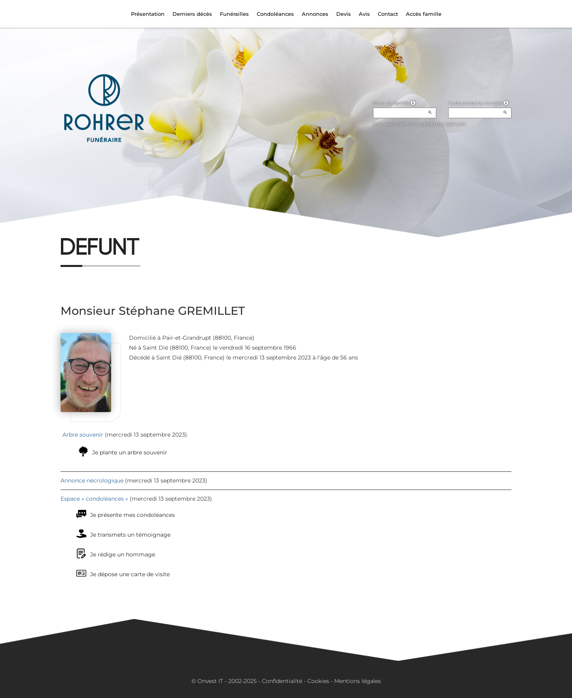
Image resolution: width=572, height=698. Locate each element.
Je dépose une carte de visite (130, 574)
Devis (343, 14)
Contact (388, 14)
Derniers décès (192, 14)
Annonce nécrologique (92, 480)
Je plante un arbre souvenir (129, 452)
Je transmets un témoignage (130, 534)
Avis (364, 14)
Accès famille (423, 14)
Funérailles (234, 14)
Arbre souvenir (83, 434)
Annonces (315, 14)
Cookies (318, 681)
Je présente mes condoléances (132, 514)
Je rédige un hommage (122, 554)
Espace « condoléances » (94, 498)
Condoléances (275, 14)
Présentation (148, 14)
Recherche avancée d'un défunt (419, 124)
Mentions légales (357, 681)
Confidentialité (282, 681)
